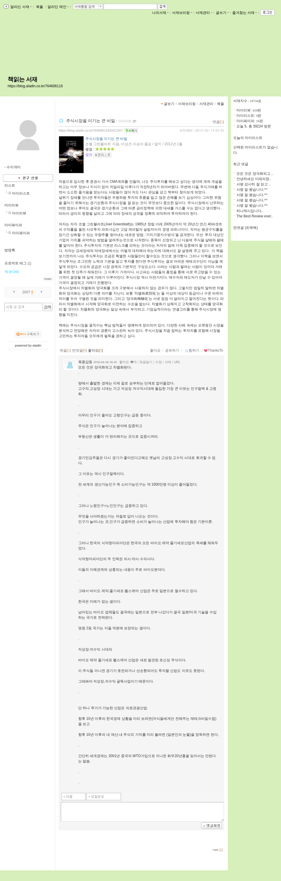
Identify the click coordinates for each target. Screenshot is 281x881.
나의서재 (160, 13)
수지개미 (185, 130)
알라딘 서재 (20, 7)
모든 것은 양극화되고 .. (254, 174)
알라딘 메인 (58, 7)
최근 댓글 (240, 164)
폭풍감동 (85, 362)
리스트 (9, 185)
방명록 (9, 250)
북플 (39, 7)
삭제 (168, 362)
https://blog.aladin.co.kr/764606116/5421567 (91, 130)
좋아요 (155, 350)
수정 (158, 362)
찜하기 (192, 350)
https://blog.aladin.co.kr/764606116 (35, 86)
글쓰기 (222, 13)
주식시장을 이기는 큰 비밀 (90, 120)
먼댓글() (79, 350)
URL (177, 362)
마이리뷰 (11, 205)
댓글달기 (145, 362)
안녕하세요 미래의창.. (253, 179)
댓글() (218, 122)
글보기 (169, 104)
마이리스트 (21, 193)
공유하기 (172, 350)
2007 (26, 292)
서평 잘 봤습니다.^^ (251, 189)
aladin (36, 345)
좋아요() (95, 350)
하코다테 (12, 272)
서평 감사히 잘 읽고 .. (253, 184)
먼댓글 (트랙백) (245, 228)
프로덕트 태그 (15, 263)
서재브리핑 (182, 13)
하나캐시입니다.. (249, 211)
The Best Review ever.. (254, 216)
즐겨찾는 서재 (244, 13)
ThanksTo (213, 350)
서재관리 (204, 13)
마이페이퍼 (13, 225)
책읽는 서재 (22, 79)
